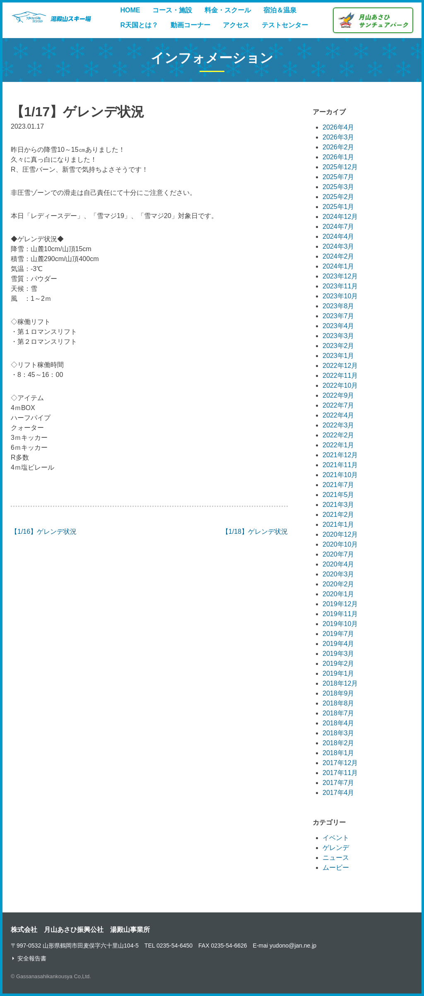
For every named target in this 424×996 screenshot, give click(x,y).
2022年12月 (340, 365)
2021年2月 (338, 514)
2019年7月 (338, 633)
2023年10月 (340, 296)
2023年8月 (338, 306)
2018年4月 (338, 723)
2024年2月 (338, 256)
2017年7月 (338, 782)
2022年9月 (338, 395)
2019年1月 (338, 673)
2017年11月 (340, 772)
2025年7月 (338, 176)
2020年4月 (338, 564)
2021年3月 (338, 504)
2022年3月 (338, 425)
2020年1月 (338, 594)
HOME (130, 10)
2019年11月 (340, 613)
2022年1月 (338, 445)
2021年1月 (338, 524)
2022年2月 (338, 435)
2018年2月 (338, 742)
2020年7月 (338, 554)
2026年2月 (338, 147)
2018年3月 (338, 733)
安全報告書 (31, 958)
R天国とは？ (139, 25)
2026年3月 (338, 137)
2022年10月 (340, 385)
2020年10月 (340, 544)
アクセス (236, 25)
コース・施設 (172, 10)
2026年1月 (338, 157)
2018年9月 (338, 693)
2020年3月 (338, 574)
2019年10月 (340, 623)
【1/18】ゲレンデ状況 (255, 531)
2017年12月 (340, 762)
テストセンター (285, 25)
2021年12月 (340, 454)
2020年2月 (338, 584)
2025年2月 (338, 196)
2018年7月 (338, 713)
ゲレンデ (336, 847)
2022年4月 (338, 415)
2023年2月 (338, 345)
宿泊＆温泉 (279, 10)
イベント (336, 837)
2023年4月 (338, 325)
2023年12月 (340, 276)
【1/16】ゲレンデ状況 (44, 531)
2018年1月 (338, 752)
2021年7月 (338, 484)
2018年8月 (338, 703)
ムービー (336, 867)
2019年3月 (338, 653)
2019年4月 (338, 643)
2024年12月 (340, 216)
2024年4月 (338, 236)
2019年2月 (338, 663)
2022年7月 (338, 405)
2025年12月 (340, 166)
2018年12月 (340, 683)
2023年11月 (340, 286)
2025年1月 (338, 206)
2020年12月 (340, 534)
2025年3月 (338, 186)
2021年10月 (340, 474)
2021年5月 (338, 494)
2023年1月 (338, 355)
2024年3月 (338, 246)
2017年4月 (338, 792)
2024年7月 (338, 226)
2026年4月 (338, 127)
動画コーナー (190, 25)
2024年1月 (338, 266)
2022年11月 (340, 375)
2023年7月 (338, 315)
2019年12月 (340, 603)
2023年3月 (338, 335)
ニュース (336, 857)
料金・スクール (228, 10)
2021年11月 (340, 464)
